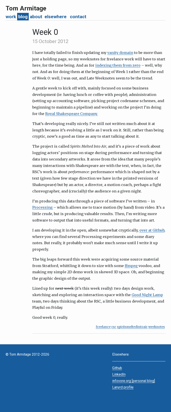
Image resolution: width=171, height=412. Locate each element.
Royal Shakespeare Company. (71, 113)
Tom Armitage (26, 8)
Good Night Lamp (147, 295)
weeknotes (156, 327)
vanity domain (120, 52)
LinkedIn (119, 374)
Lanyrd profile (123, 387)
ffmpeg (131, 265)
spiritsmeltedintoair (132, 327)
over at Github (151, 230)
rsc (113, 327)
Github (117, 368)
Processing (42, 207)
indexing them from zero (117, 65)
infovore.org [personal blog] (133, 381)
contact (78, 16)
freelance (103, 327)
